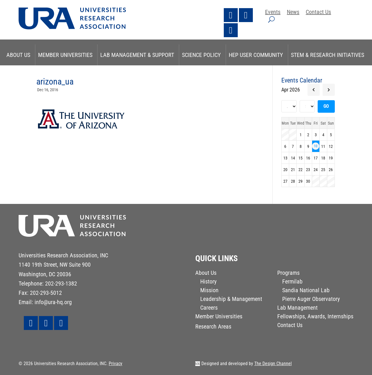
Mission (209, 291)
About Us (18, 54)
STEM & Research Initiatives (327, 54)
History (208, 282)
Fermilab (292, 282)
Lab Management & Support (137, 54)
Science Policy (201, 54)
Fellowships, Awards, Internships (315, 317)
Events (272, 12)
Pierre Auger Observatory (311, 299)
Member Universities (65, 54)
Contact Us (318, 12)
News (293, 12)
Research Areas (213, 327)
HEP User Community (256, 54)
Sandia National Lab (306, 291)
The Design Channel (273, 363)
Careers (209, 308)
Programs (288, 273)
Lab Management (297, 308)
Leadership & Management (231, 299)
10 (315, 146)
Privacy (115, 363)
